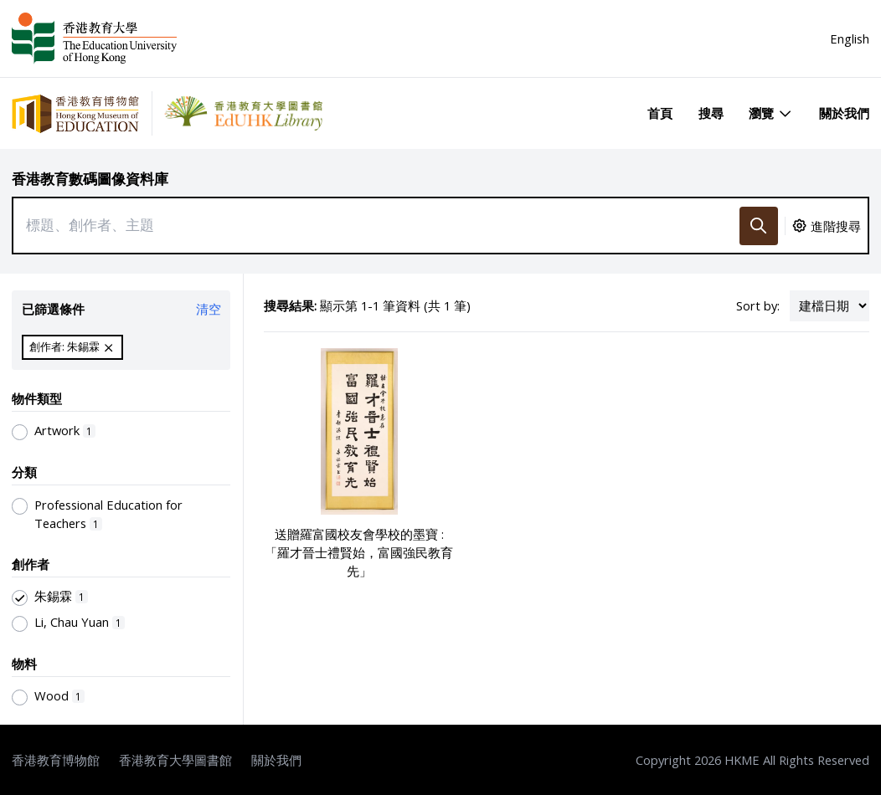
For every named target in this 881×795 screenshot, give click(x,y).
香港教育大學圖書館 (175, 759)
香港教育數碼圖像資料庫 (90, 178)
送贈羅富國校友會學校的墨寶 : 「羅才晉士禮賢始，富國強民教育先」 (359, 552)
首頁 (659, 113)
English (849, 38)
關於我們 (844, 113)
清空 (208, 308)
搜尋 (711, 113)
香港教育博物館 (56, 759)
